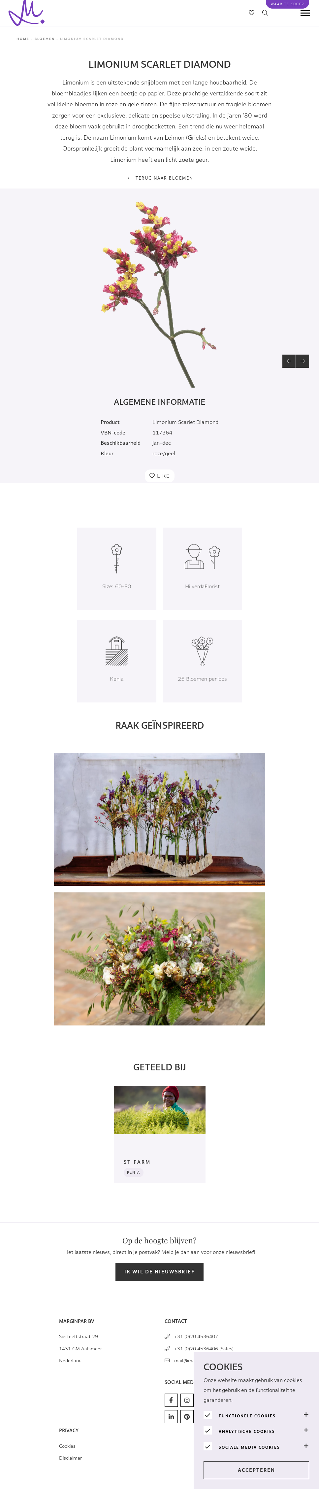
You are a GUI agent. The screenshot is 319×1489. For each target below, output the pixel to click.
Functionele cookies (247, 1416)
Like (163, 476)
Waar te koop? (287, 4)
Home (22, 39)
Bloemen (45, 39)
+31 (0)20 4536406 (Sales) (204, 1348)
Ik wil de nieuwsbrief (159, 1271)
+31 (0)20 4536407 (196, 1336)
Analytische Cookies (247, 1432)
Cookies (67, 1446)
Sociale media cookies (249, 1447)
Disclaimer (70, 1458)
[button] (289, 361)
